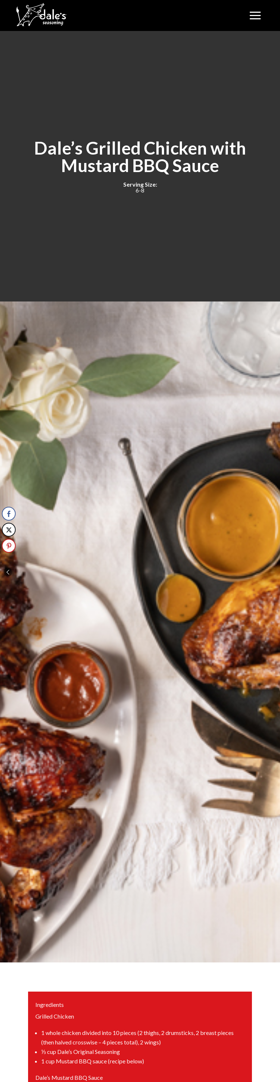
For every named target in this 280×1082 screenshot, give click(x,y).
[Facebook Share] (9, 514)
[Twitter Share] (9, 530)
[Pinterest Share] (9, 546)
